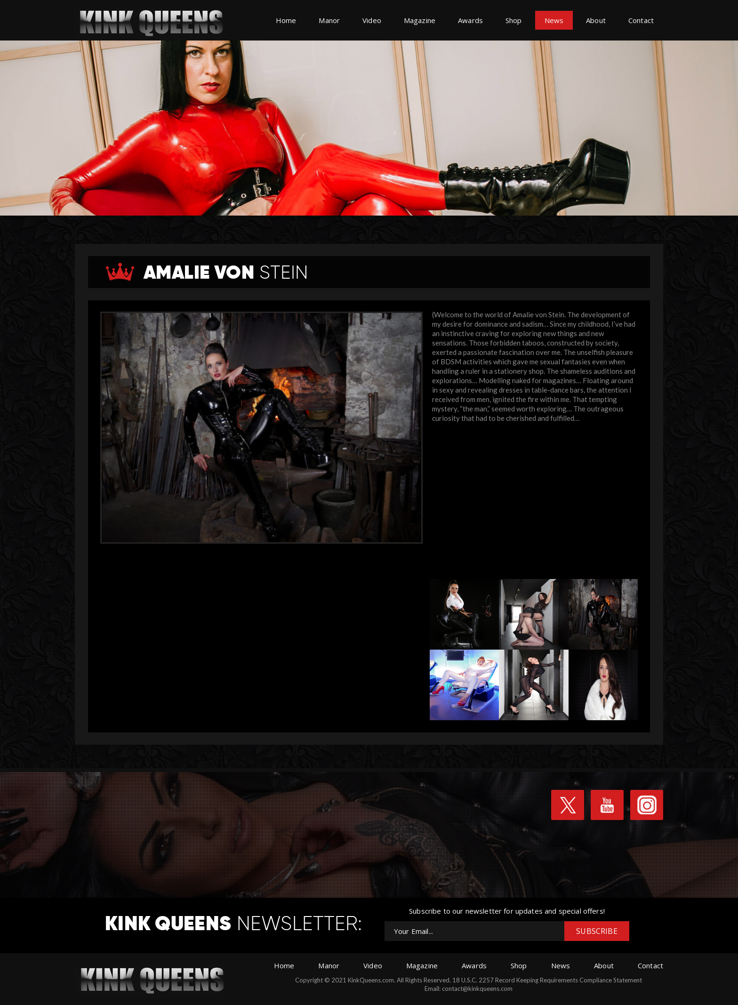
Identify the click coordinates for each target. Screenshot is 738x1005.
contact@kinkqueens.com (477, 988)
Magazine (419, 20)
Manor (329, 20)
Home (286, 20)
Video (371, 20)
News (554, 20)
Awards (470, 20)
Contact (641, 20)
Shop (513, 20)
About (596, 20)
